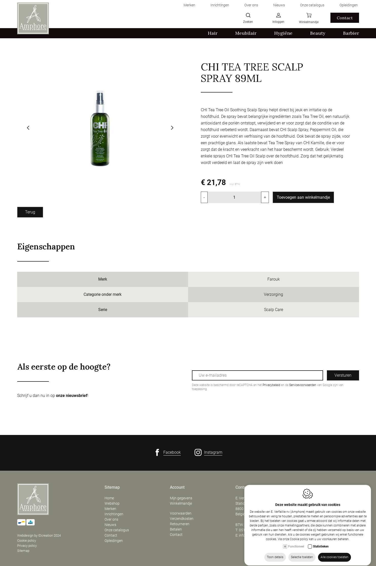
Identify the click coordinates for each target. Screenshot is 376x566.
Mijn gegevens (181, 498)
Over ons (111, 519)
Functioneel (296, 556)
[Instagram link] (208, 452)
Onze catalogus (117, 530)
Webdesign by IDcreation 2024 (39, 535)
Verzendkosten (181, 519)
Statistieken (321, 556)
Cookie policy (26, 540)
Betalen (176, 529)
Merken (110, 509)
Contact (111, 535)
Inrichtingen (114, 514)
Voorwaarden (180, 513)
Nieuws (110, 525)
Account (177, 487)
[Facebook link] (167, 452)
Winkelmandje (181, 503)
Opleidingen (114, 541)
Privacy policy (27, 545)
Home (109, 498)
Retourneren (179, 524)
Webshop (112, 503)
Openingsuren (313, 487)
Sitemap (23, 551)
